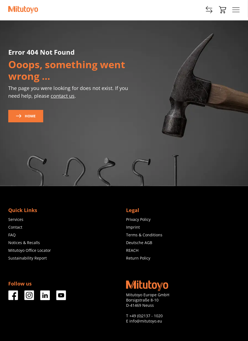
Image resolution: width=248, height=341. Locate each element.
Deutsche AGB (139, 242)
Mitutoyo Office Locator (29, 250)
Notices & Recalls (24, 242)
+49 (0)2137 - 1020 (146, 315)
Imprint (133, 227)
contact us (63, 95)
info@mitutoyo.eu (145, 321)
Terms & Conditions (144, 234)
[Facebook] (13, 298)
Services (15, 219)
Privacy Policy (138, 219)
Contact (15, 227)
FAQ (12, 234)
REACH (132, 250)
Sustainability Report (27, 258)
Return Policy (138, 258)
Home (26, 116)
